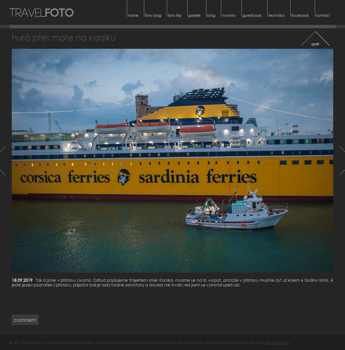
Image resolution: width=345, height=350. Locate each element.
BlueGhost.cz (277, 342)
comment (25, 320)
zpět (315, 44)
